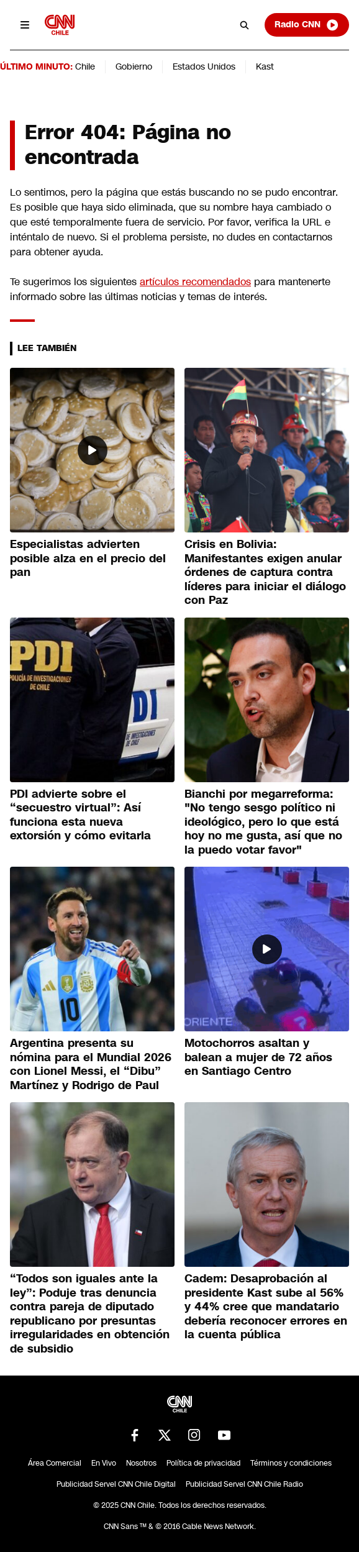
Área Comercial (54, 1463)
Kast (265, 66)
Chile (85, 66)
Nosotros (141, 1463)
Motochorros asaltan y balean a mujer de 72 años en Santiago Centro (258, 1057)
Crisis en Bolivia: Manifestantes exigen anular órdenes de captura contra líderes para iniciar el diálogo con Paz (265, 572)
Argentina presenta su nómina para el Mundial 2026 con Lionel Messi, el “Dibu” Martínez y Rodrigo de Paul (90, 1064)
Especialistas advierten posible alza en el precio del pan (88, 558)
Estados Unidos (204, 66)
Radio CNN (307, 25)
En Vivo (103, 1463)
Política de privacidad (203, 1463)
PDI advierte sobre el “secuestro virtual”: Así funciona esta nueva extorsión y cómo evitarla (80, 815)
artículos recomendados (195, 282)
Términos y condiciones (291, 1463)
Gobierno (134, 66)
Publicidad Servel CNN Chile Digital (116, 1484)
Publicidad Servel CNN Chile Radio (244, 1484)
